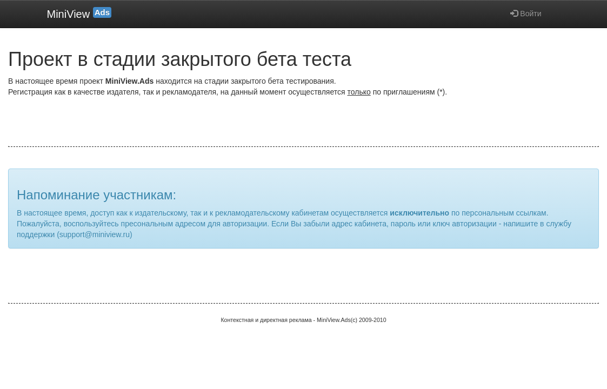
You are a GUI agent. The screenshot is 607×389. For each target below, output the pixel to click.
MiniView (79, 13)
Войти (525, 13)
